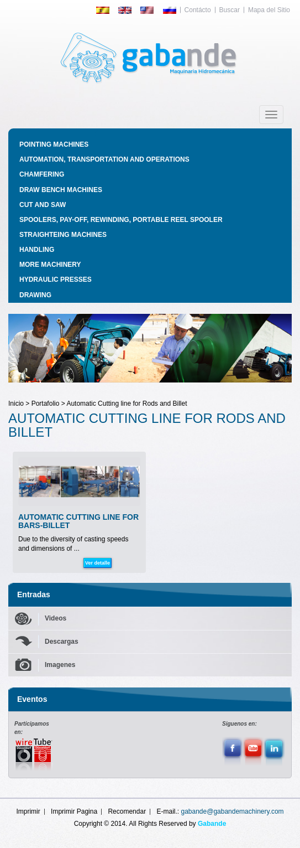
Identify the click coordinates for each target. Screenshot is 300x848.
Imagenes (60, 665)
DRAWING (35, 295)
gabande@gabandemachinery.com (232, 811)
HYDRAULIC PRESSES (55, 279)
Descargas (61, 641)
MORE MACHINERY (50, 264)
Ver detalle (97, 563)
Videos (55, 618)
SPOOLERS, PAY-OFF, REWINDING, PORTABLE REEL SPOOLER (121, 220)
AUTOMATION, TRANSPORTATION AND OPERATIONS (104, 159)
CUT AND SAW (42, 205)
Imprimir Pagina (74, 811)
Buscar (229, 10)
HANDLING (36, 250)
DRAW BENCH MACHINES (60, 190)
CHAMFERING (41, 174)
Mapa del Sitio (269, 10)
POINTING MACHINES (53, 144)
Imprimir (28, 811)
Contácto (198, 10)
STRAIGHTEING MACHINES (63, 235)
